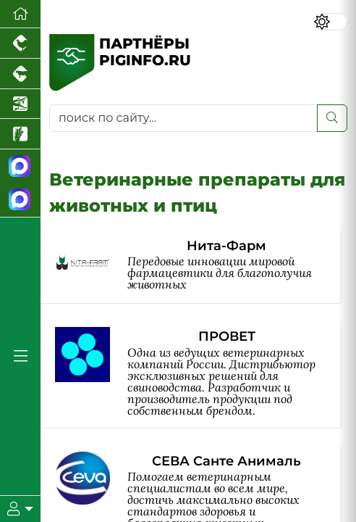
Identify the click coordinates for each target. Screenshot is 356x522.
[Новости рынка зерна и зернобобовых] (20, 134)
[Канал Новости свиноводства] (20, 166)
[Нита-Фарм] (198, 267)
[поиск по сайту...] (183, 118)
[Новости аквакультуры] (20, 104)
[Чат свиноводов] (20, 200)
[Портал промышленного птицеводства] (20, 43)
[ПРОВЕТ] (198, 374)
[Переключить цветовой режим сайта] (330, 21)
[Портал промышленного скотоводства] (20, 74)
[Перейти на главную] (20, 14)
